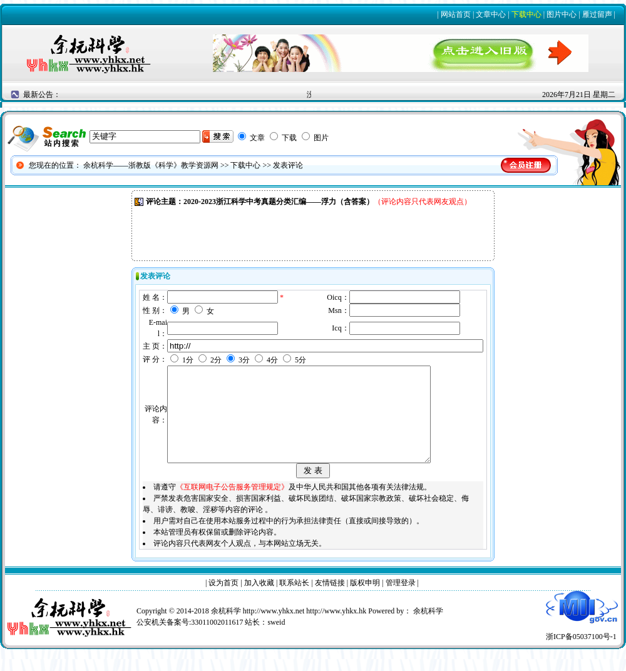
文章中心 (491, 14)
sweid (276, 641)
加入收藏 (259, 601)
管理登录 (401, 601)
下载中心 (526, 14)
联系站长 (294, 601)
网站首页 (456, 14)
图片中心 (561, 14)
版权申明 (365, 601)
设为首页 (223, 601)
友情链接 (330, 601)
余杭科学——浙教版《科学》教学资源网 (150, 165)
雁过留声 (597, 14)
